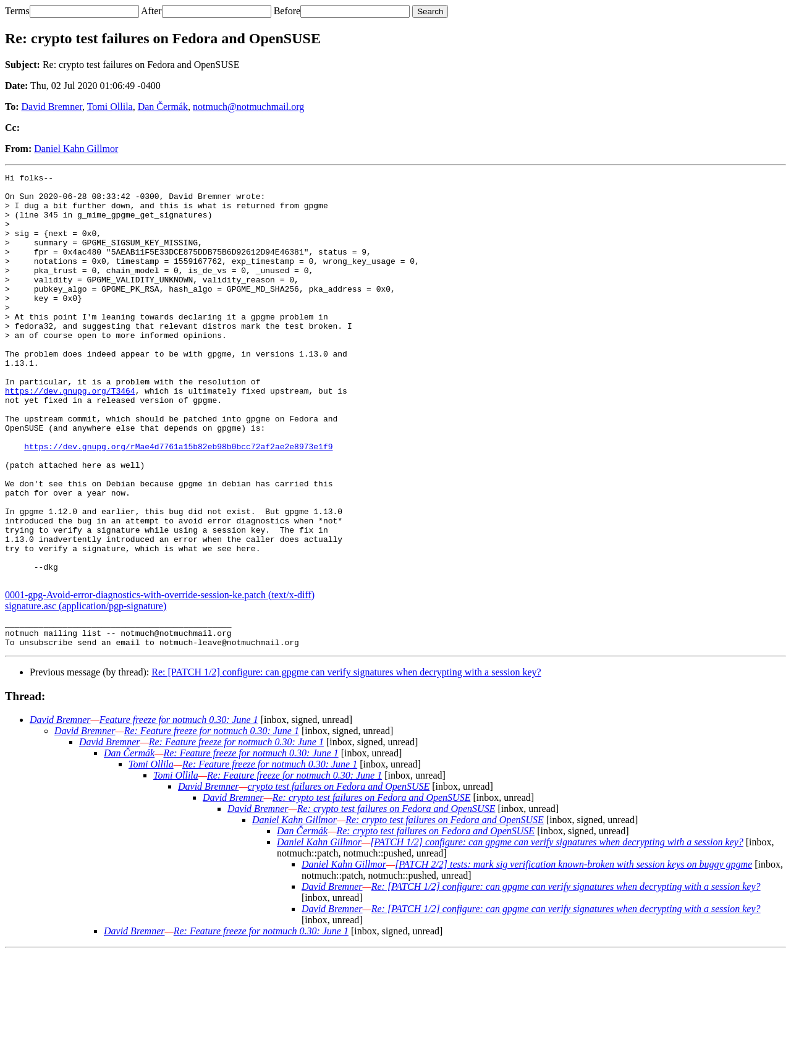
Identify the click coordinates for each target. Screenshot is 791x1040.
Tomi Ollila (110, 106)
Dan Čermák (163, 106)
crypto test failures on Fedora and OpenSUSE (338, 873)
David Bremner (52, 106)
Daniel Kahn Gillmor (76, 148)
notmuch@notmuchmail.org (248, 106)
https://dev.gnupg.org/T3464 (70, 435)
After (151, 11)
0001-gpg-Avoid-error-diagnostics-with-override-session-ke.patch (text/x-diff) (160, 676)
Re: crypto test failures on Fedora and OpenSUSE (372, 884)
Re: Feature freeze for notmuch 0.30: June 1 (211, 818)
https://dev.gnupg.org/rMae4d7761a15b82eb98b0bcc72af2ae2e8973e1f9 (178, 501)
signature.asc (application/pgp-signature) (85, 687)
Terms (17, 11)
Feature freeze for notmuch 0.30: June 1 (178, 806)
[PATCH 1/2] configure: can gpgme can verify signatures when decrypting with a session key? (556, 929)
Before (287, 11)
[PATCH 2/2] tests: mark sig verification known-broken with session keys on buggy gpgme (573, 951)
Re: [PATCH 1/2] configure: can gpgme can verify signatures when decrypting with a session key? (346, 759)
